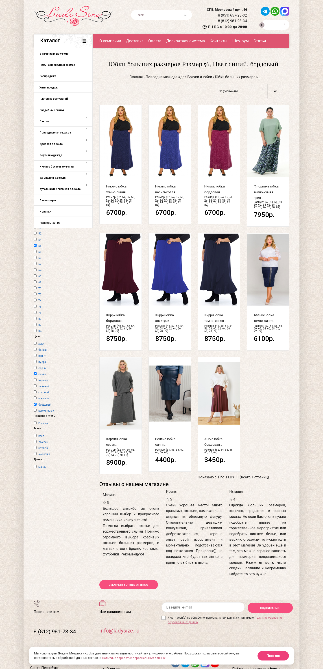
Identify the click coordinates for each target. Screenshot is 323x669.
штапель (43, 448)
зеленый (44, 386)
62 (39, 264)
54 (39, 239)
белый (42, 349)
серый (42, 368)
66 (39, 276)
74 (39, 300)
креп (41, 436)
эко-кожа (44, 454)
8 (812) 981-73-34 (55, 631)
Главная (136, 77)
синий (42, 374)
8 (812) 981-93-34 (232, 21)
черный (43, 380)
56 (39, 245)
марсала (44, 398)
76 (39, 306)
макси (42, 467)
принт (42, 355)
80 (39, 319)
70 (39, 288)
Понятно (273, 656)
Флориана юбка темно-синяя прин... (266, 192)
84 (39, 331)
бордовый (44, 404)
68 (39, 282)
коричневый (46, 410)
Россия (43, 423)
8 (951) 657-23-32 (232, 15)
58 (39, 252)
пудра (42, 362)
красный (43, 392)
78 (39, 312)
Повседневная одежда (165, 77)
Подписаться (270, 607)
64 (39, 270)
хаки (41, 343)
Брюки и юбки (199, 77)
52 (39, 233)
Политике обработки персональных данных (134, 658)
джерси (43, 442)
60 (39, 258)
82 (39, 325)
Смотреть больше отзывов (128, 584)
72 (39, 294)
